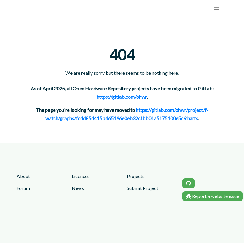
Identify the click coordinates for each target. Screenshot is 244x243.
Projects (136, 176)
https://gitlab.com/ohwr (122, 97)
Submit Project (142, 188)
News (78, 188)
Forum (23, 188)
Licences (81, 176)
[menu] (216, 7)
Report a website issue (212, 196)
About (23, 176)
